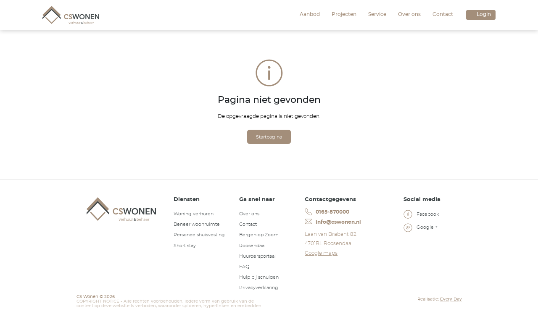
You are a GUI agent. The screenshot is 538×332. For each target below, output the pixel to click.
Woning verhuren (194, 214)
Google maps (321, 253)
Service (377, 14)
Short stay (185, 245)
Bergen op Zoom (259, 235)
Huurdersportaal (257, 256)
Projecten (344, 14)
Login (484, 14)
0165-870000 (327, 212)
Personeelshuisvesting (199, 235)
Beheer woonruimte (197, 224)
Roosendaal (252, 245)
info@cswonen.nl (333, 221)
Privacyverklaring (258, 287)
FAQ (244, 266)
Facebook (421, 215)
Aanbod (310, 14)
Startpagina (269, 137)
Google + (421, 228)
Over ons (409, 14)
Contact (443, 14)
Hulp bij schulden (259, 277)
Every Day (451, 299)
